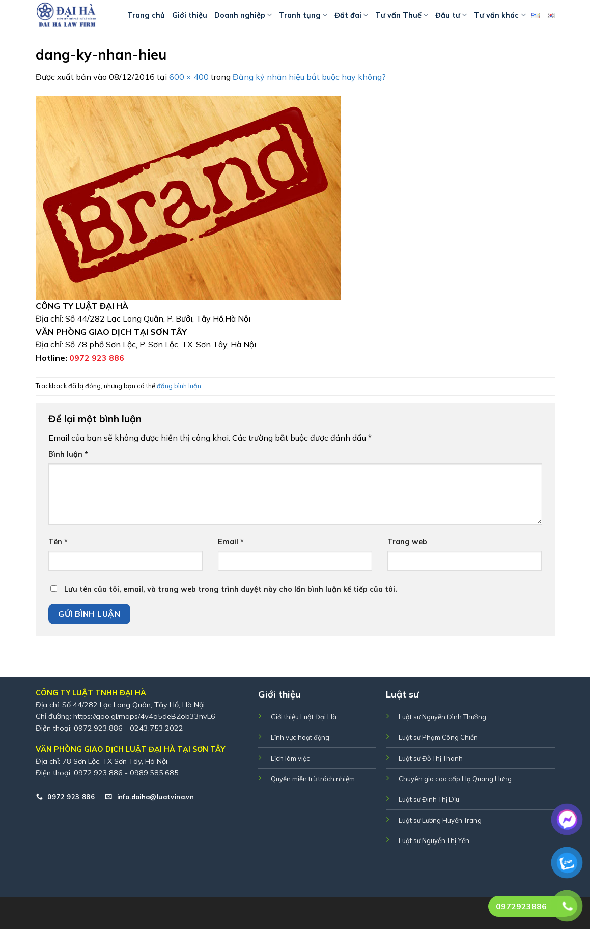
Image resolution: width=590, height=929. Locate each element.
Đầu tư (451, 15)
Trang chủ (146, 15)
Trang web (407, 541)
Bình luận (68, 454)
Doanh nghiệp (243, 15)
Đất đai (351, 15)
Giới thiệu (189, 15)
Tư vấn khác (499, 15)
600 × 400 (189, 77)
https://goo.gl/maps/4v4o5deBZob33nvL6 (144, 716)
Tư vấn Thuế (401, 15)
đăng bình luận (179, 386)
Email (231, 541)
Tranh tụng (303, 15)
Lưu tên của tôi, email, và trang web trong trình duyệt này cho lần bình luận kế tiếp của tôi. (230, 589)
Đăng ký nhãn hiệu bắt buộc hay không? (309, 77)
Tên (58, 541)
